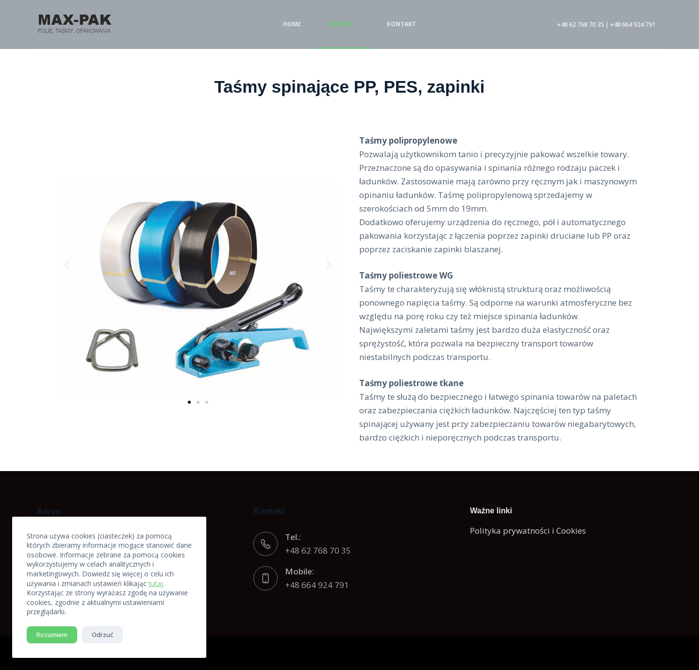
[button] (67, 265)
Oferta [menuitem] (346, 24)
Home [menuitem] (292, 24)
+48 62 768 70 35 (318, 550)
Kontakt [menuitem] (401, 24)
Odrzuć (102, 634)
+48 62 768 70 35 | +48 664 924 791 (606, 24)
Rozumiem (51, 634)
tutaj (156, 583)
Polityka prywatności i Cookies (528, 530)
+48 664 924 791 (317, 584)
